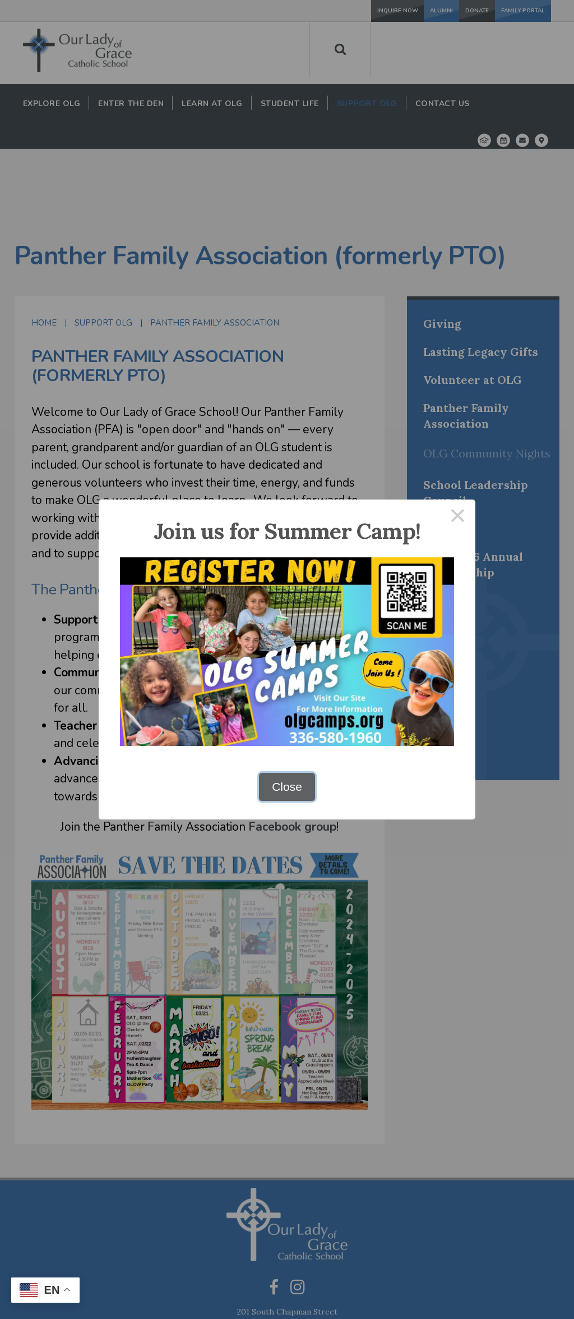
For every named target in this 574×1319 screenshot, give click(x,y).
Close (287, 786)
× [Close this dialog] (458, 517)
